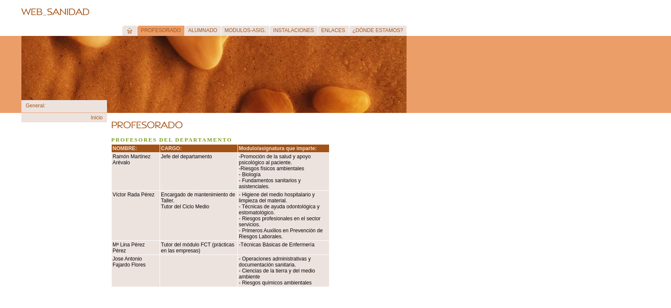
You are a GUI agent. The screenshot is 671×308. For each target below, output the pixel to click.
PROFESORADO (161, 30)
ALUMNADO (202, 30)
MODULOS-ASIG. (245, 30)
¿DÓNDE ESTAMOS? (378, 30)
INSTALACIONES (293, 30)
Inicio (97, 118)
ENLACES (333, 30)
